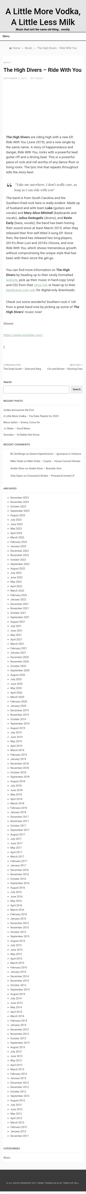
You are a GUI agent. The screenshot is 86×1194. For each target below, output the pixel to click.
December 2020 (19, 657)
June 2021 (16, 630)
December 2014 (19, 976)
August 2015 (17, 940)
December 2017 (19, 816)
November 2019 (19, 714)
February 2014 (18, 1020)
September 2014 (19, 989)
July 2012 (16, 1104)
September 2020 (19, 670)
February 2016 (18, 914)
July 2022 (16, 572)
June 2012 (16, 1109)
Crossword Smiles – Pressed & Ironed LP (50, 475)
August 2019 (17, 728)
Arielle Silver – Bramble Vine (45, 468)
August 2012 (17, 1100)
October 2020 (18, 666)
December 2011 (19, 1136)
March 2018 (17, 803)
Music (7, 62)
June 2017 (16, 843)
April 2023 (16, 533)
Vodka (39, 78)
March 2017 (17, 856)
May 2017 (16, 847)
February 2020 (18, 701)
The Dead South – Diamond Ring (22, 368)
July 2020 (16, 679)
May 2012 (16, 1113)
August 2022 (17, 568)
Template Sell (71, 1183)
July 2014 (16, 998)
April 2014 (16, 1011)
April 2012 (16, 1118)
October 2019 (18, 719)
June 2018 (16, 790)
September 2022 (19, 564)
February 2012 (18, 1127)
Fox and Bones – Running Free (65, 368)
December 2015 (19, 923)
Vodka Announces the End (18, 410)
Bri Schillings (17, 453)
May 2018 (16, 794)
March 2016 (17, 909)
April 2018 (16, 799)
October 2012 (18, 1091)
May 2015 (16, 954)
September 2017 (19, 830)
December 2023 (19, 497)
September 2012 (19, 1096)
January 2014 (18, 1025)
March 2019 (17, 750)
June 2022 (16, 577)
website (12, 280)
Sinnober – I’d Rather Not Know (21, 434)
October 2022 (18, 559)
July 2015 (16, 945)
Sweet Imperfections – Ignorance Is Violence (55, 453)
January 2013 (18, 1078)
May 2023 (16, 528)
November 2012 (19, 1087)
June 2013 (16, 1056)
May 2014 (16, 1007)
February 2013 (18, 1073)
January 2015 (18, 971)
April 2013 (16, 1065)
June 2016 (16, 896)
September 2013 (19, 1042)
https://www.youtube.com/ (23, 335)
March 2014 (17, 1016)
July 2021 (16, 626)
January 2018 (18, 812)
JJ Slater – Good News (16, 428)
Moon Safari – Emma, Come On (21, 422)
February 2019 (18, 754)
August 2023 (17, 515)
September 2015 (19, 936)
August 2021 (17, 621)
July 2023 (16, 519)
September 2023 (19, 510)
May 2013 (16, 1060)
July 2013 (16, 1051)
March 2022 (17, 590)
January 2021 (18, 652)
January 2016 (18, 918)
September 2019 (19, 723)
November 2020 (19, 661)
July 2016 (16, 892)
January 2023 (18, 546)
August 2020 (17, 675)
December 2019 (19, 710)
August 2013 (17, 1047)
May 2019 (16, 741)
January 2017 (18, 865)
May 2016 (16, 900)
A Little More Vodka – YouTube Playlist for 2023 (31, 416)
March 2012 (17, 1122)
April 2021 (16, 639)
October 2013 (18, 1038)
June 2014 (16, 1003)
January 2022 (18, 599)
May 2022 (16, 581)
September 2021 (19, 617)
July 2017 (16, 838)
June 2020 (16, 683)
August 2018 (17, 781)
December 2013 (19, 1029)
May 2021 (16, 635)
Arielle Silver (17, 468)
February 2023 (18, 542)
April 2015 (16, 958)
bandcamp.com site (20, 290)
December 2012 (19, 1082)
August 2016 (17, 887)
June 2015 (16, 949)
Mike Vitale (16, 461)
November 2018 (19, 768)
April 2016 (16, 905)
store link (41, 285)
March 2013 (17, 1069)
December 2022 (19, 550)
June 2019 (16, 737)
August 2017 (17, 834)
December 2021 (19, 604)
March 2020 (17, 697)
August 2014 (17, 994)
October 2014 (18, 985)
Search (7, 382)
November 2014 (19, 980)
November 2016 (19, 874)
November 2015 (19, 927)
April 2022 (16, 586)
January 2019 (18, 759)
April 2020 (16, 692)
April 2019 (16, 745)
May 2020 (16, 688)
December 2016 (19, 870)
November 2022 (19, 555)
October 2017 (18, 825)
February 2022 (18, 595)
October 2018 (18, 772)
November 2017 (19, 821)
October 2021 (18, 612)
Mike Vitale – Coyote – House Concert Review (53, 461)
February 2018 (18, 808)
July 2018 (16, 785)
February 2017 (18, 861)
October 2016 (18, 878)
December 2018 (19, 763)
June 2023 (16, 524)
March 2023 (17, 537)
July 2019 (16, 732)
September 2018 (19, 776)
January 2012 (18, 1131)
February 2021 (18, 648)
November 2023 (19, 502)
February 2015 (18, 967)
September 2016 (19, 883)
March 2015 (17, 963)
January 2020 (18, 705)
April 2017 (16, 852)
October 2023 (18, 506)
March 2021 (17, 643)
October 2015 (18, 932)
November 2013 (19, 1033)
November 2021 (19, 608)
